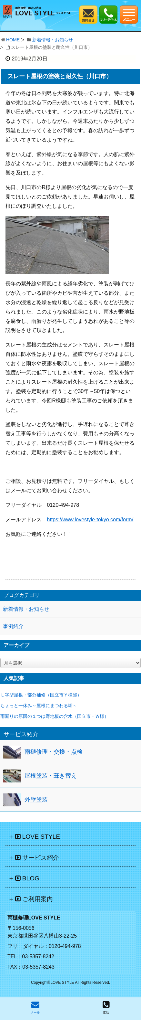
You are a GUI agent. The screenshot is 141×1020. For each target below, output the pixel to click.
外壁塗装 (36, 799)
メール (35, 1007)
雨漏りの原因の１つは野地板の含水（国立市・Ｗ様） (54, 716)
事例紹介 (13, 626)
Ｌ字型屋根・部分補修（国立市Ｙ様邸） (41, 694)
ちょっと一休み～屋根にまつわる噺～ (38, 705)
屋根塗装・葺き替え (51, 775)
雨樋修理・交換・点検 (54, 752)
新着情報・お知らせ (52, 39)
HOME (13, 39)
